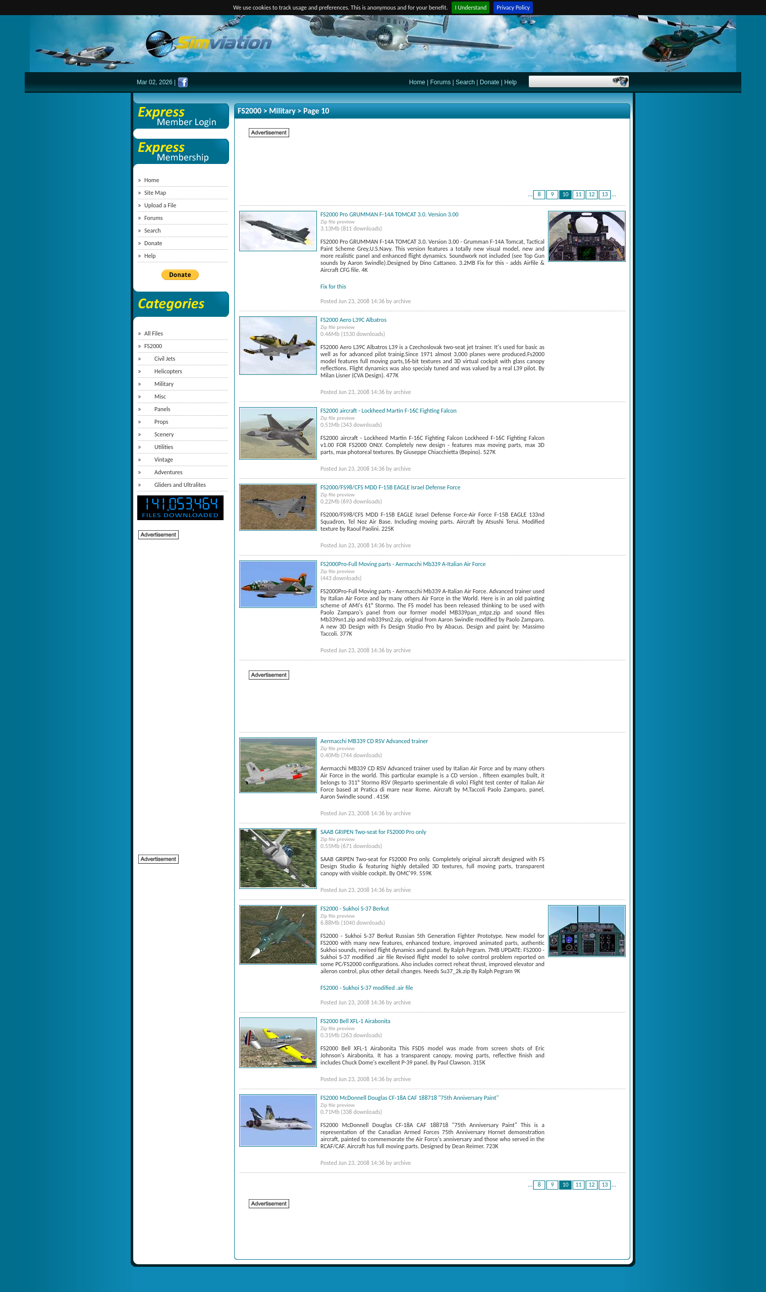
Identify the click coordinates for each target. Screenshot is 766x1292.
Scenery (164, 434)
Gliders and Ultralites (180, 484)
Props (161, 421)
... (530, 194)
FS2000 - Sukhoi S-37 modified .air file (366, 987)
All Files (153, 333)
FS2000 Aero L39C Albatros (353, 319)
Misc (160, 396)
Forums (440, 82)
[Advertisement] (178, 691)
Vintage (163, 459)
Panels (162, 409)
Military (164, 383)
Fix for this (333, 286)
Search (465, 82)
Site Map (155, 192)
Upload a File (160, 205)
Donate (490, 82)
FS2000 (153, 346)
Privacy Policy (513, 7)
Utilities (163, 447)
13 (605, 194)
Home (417, 82)
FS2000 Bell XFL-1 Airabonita (355, 1021)
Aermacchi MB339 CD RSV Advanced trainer (374, 741)
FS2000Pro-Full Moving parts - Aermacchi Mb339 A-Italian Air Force (403, 564)
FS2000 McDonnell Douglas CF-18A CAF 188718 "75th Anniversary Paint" (409, 1097)
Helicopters (168, 371)
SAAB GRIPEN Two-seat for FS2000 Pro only (373, 831)
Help (510, 82)
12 (592, 194)
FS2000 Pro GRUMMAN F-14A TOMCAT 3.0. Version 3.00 (389, 214)
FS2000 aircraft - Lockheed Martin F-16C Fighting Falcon (388, 410)
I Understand (470, 7)
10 (566, 194)
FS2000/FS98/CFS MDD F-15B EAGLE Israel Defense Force (390, 487)
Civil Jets (164, 358)
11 (579, 194)
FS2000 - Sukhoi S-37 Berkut (354, 908)
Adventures (168, 472)
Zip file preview (337, 221)
